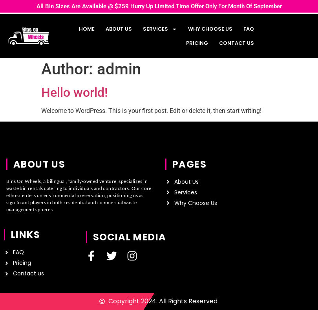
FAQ (248, 29)
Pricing (197, 43)
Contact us (236, 43)
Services (160, 29)
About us (119, 29)
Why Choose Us (210, 29)
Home (87, 29)
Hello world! (74, 92)
